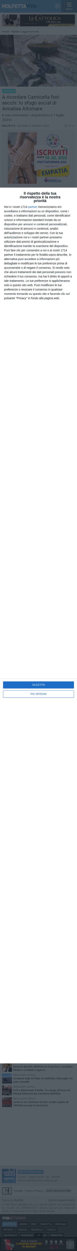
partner (32, 206)
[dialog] (38, 625)
